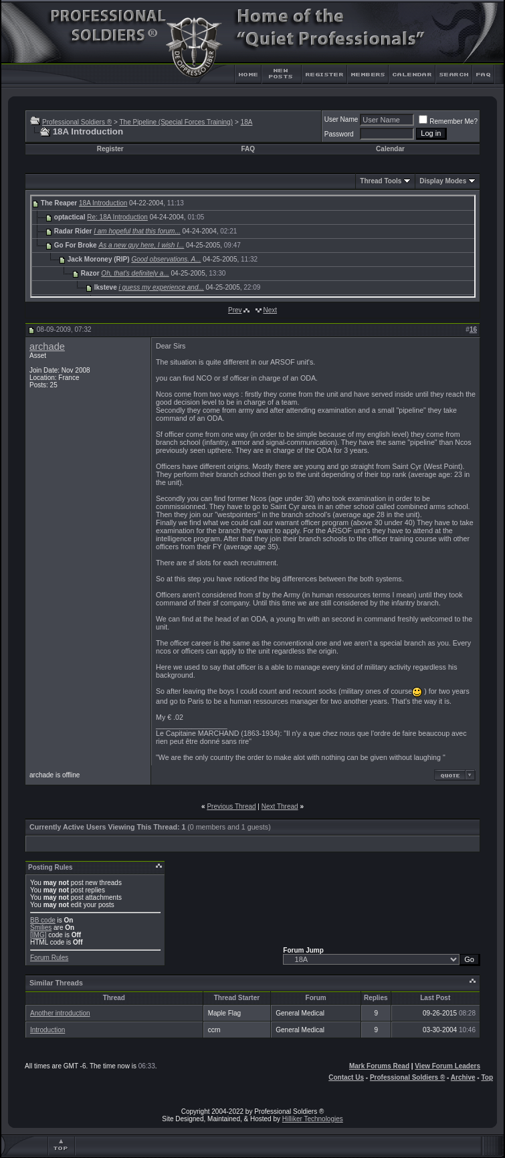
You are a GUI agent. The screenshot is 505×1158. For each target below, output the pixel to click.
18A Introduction (103, 203)
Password (339, 134)
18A (247, 122)
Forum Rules (49, 957)
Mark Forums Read (379, 1066)
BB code (43, 920)
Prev (235, 310)
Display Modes (442, 181)
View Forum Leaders (447, 1066)
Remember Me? (448, 121)
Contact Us (346, 1077)
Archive (463, 1077)
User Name (341, 119)
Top (487, 1077)
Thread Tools (380, 181)
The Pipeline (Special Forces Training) (176, 122)
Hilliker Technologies (312, 1119)
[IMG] (38, 935)
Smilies (41, 927)
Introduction (47, 1030)
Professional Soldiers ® (77, 122)
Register (110, 149)
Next (270, 310)
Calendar (390, 149)
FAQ (248, 149)
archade (47, 346)
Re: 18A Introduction (117, 217)
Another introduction (60, 1013)
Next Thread (280, 806)
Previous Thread (231, 806)
